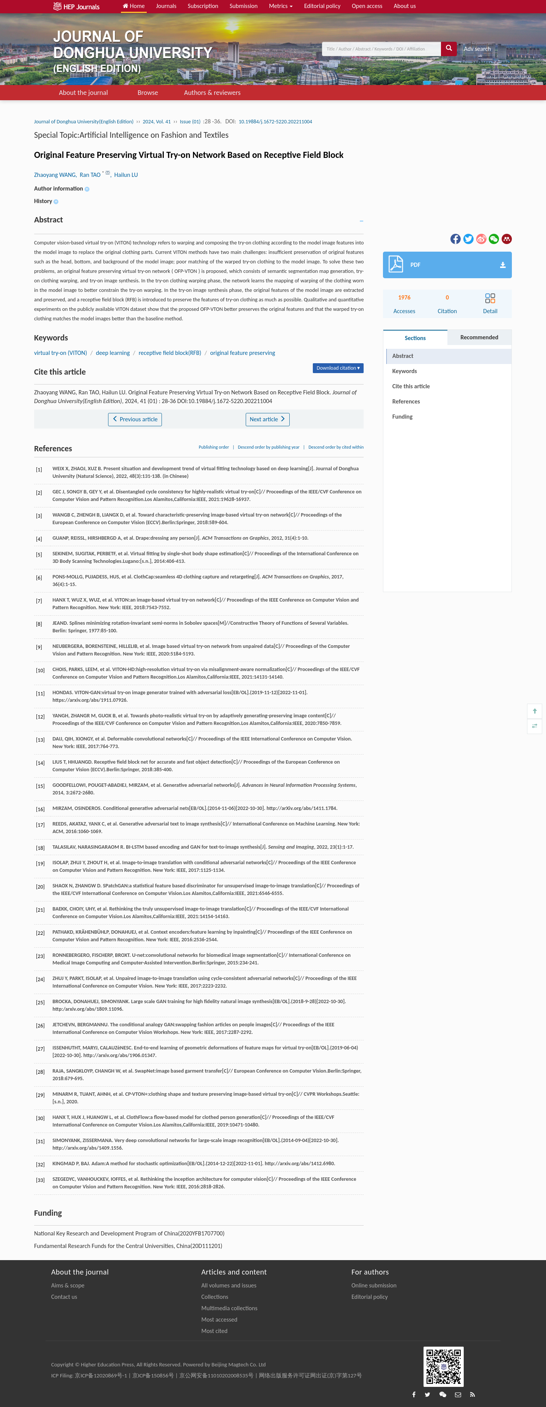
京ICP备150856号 (153, 1375)
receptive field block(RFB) (170, 352)
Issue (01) (191, 121)
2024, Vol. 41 (157, 121)
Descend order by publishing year (269, 447)
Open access (367, 5)
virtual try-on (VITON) (60, 352)
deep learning (113, 352)
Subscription (203, 5)
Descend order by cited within (336, 447)
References (406, 401)
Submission (244, 5)
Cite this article (411, 386)
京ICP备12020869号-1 (101, 1375)
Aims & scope (68, 1285)
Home (134, 5)
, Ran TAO (88, 174)
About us (405, 5)
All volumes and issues (228, 1285)
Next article (268, 419)
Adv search (477, 48)
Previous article (134, 419)
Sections (415, 338)
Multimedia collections (229, 1308)
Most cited (214, 1331)
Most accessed (219, 1319)
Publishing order (214, 447)
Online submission (374, 1285)
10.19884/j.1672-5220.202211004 (275, 121)
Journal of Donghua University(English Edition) (83, 121)
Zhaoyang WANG (54, 174)
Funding (402, 416)
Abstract (402, 355)
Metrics (281, 5)
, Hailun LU (124, 174)
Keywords (404, 371)
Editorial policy (322, 5)
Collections (214, 1296)
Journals (166, 5)
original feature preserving (242, 352)
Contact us (64, 1296)
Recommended (479, 337)
